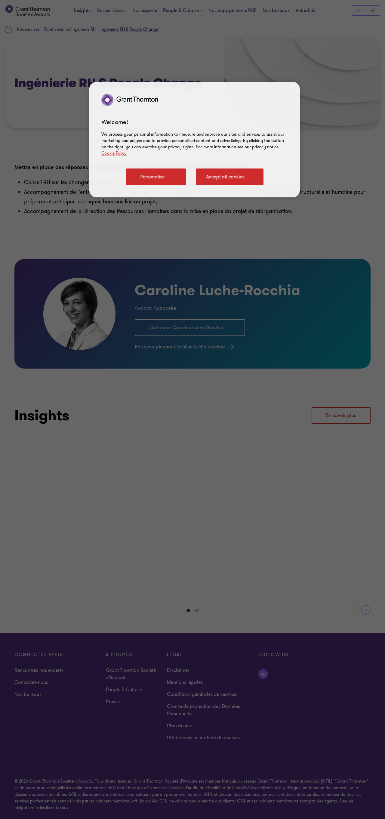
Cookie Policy (114, 153)
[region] (194, 139)
